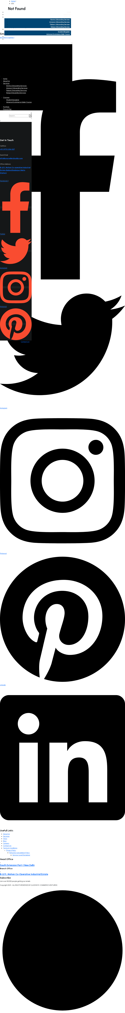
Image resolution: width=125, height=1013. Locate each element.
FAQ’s (5, 839)
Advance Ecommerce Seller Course (58, 34)
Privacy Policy (11, 850)
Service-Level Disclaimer (21, 855)
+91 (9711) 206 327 (7, 149)
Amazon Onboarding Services (59, 22)
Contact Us (25, 342)
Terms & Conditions (10, 848)
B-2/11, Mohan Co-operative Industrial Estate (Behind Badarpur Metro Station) (15, 170)
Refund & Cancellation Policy (19, 853)
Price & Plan (66, 39)
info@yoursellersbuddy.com (11, 158)
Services (67, 17)
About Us (67, 15)
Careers (6, 843)
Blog (4, 841)
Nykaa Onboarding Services (60, 27)
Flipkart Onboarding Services (60, 24)
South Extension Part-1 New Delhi (17, 865)
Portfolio (67, 37)
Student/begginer (64, 32)
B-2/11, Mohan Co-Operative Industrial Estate (24, 874)
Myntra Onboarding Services (60, 19)
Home (69, 12)
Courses (67, 29)
